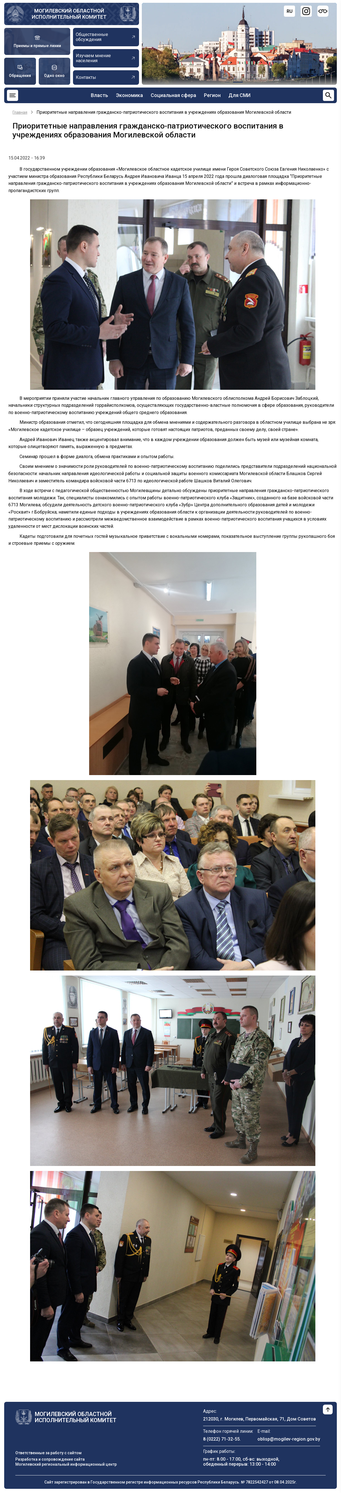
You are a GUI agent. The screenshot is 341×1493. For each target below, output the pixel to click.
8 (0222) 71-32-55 (221, 1439)
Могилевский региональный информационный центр (66, 1464)
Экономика (129, 95)
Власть (99, 95)
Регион (212, 95)
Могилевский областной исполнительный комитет (69, 14)
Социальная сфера (173, 95)
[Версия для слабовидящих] (322, 11)
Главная (20, 112)
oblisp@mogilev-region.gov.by (288, 1439)
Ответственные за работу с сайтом (48, 1453)
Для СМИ (239, 95)
